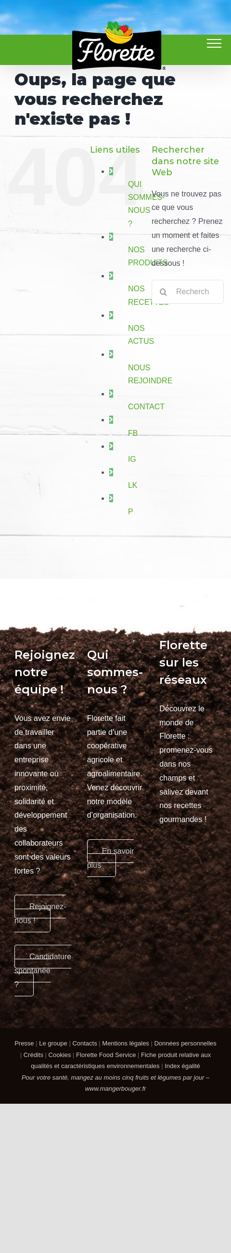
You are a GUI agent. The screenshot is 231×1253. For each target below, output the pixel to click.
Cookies (60, 1054)
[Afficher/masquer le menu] (214, 43)
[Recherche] (164, 292)
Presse (24, 1043)
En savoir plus (110, 858)
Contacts (84, 1043)
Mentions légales (125, 1043)
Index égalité (182, 1066)
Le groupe (53, 1043)
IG (132, 459)
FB (133, 433)
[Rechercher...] (188, 292)
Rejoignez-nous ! (40, 913)
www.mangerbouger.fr (115, 1088)
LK (133, 485)
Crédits (33, 1054)
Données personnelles (185, 1043)
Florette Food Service (106, 1054)
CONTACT (146, 407)
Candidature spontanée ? (42, 971)
